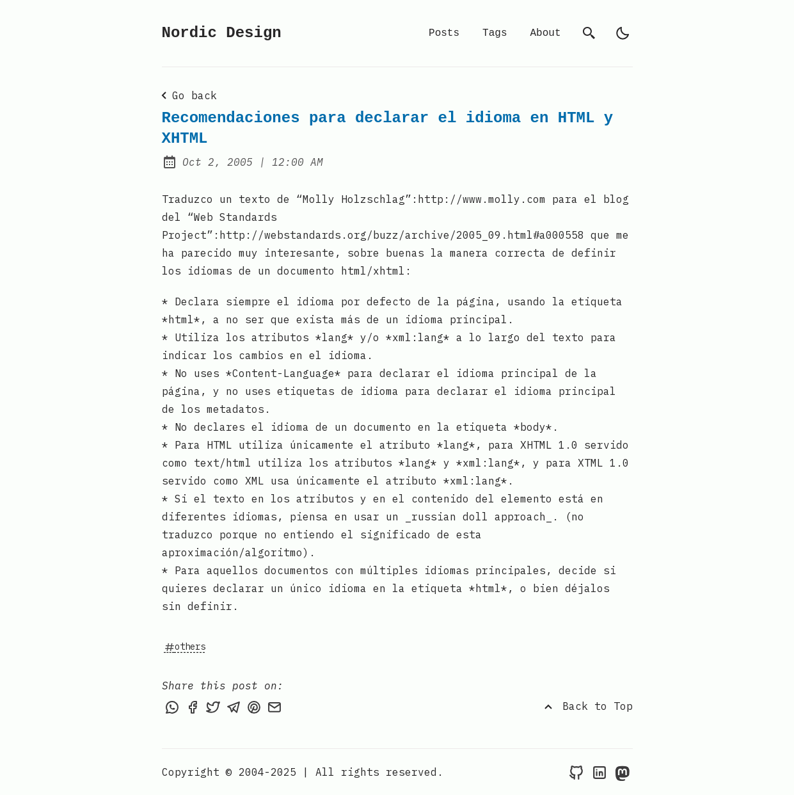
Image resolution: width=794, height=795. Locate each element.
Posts (444, 33)
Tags (494, 33)
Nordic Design (222, 33)
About (545, 33)
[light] (622, 33)
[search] (589, 33)
